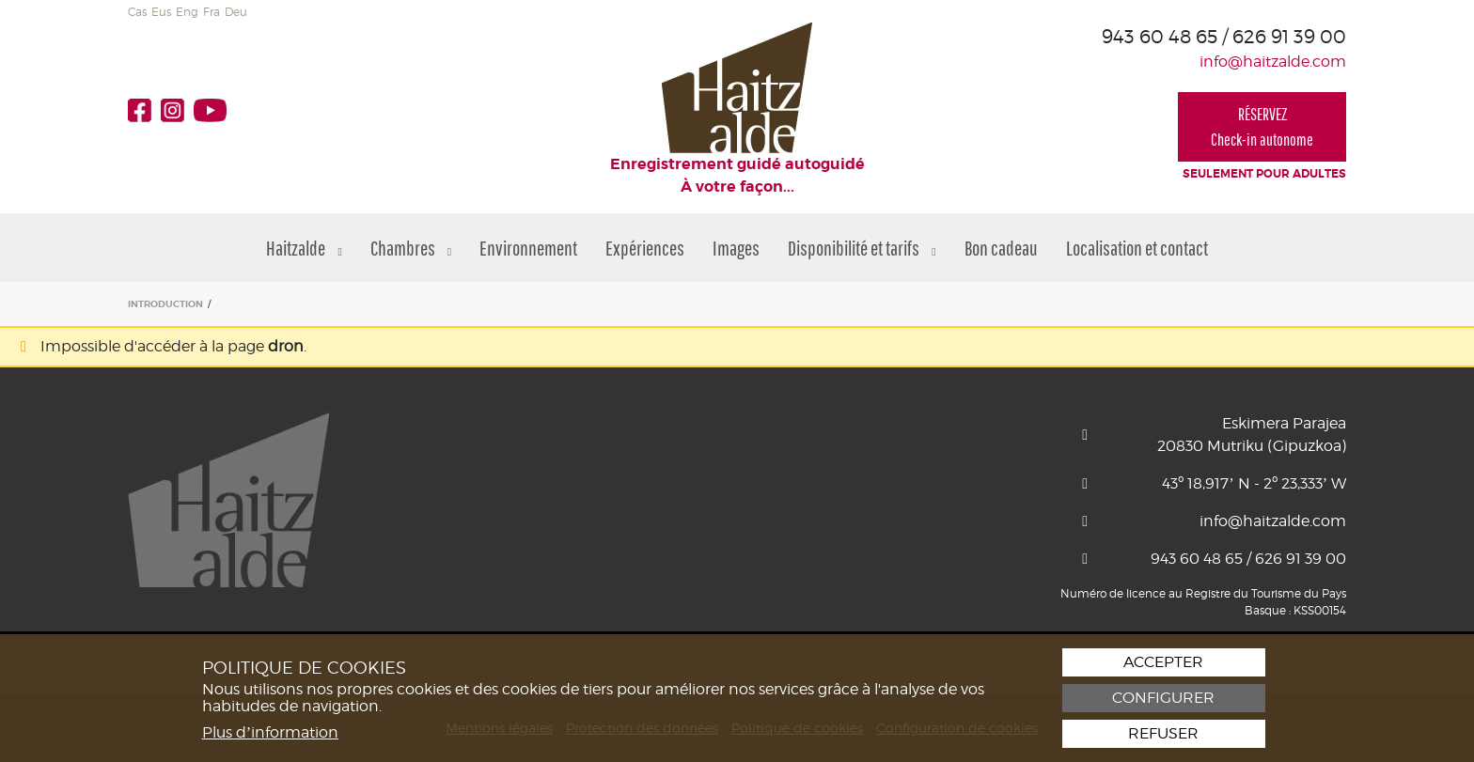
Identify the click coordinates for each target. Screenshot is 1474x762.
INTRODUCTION (165, 304)
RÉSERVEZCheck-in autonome (1262, 126)
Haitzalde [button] (303, 247)
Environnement (528, 247)
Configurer (1163, 698)
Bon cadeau (1001, 247)
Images (736, 247)
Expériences (644, 247)
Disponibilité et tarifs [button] (861, 247)
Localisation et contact (1137, 247)
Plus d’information (270, 732)
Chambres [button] (410, 247)
